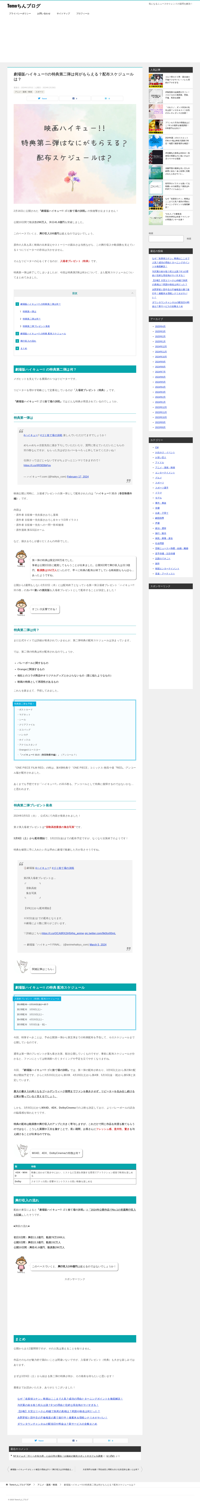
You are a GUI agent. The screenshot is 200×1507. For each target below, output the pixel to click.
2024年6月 (160, 377)
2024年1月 (160, 402)
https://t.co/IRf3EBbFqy (37, 465)
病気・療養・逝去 (164, 538)
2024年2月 (160, 397)
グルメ (158, 477)
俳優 (157, 508)
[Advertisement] (100, 40)
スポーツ (39, 92)
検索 (151, 233)
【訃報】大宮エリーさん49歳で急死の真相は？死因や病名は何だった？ (58, 1411)
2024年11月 (161, 351)
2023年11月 (161, 412)
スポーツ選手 (161, 487)
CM (157, 447)
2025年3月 (160, 331)
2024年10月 (161, 356)
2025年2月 (160, 336)
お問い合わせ (43, 13)
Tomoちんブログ (24, 5)
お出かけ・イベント (165, 452)
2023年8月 (160, 427)
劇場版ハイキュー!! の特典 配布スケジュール (43, 333)
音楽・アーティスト (165, 573)
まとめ (23, 348)
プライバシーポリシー (20, 13)
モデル (158, 498)
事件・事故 (160, 503)
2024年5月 (160, 382)
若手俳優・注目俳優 (165, 553)
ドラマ (158, 493)
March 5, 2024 (98, 944)
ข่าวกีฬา (110, 1456)
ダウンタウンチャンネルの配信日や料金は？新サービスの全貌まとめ (57, 1424)
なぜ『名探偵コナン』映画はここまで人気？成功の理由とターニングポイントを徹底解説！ (70, 1398)
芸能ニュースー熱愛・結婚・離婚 (171, 548)
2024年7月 (160, 371)
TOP (20, 1484)
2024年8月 (160, 366)
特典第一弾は (29, 311)
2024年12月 (161, 346)
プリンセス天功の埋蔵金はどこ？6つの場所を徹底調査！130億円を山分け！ (177, 125)
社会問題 (159, 543)
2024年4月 (160, 387)
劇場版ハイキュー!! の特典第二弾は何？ (40, 304)
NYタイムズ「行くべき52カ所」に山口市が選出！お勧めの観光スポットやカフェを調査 (58, 1456)
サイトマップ (63, 13)
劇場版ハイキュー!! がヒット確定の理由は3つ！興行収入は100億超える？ (43, 1469)
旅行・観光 (160, 533)
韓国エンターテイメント (167, 568)
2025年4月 (160, 326)
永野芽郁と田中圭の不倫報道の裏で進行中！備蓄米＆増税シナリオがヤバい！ (62, 1417)
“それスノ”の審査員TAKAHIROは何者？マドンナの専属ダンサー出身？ (177, 217)
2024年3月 (160, 392)
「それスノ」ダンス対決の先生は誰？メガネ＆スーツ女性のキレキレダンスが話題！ (177, 110)
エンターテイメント (165, 472)
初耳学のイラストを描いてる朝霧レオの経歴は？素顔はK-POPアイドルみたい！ (177, 186)
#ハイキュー (31, 435)
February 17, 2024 (78, 476)
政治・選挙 (160, 528)
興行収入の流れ (28, 341)
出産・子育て (161, 513)
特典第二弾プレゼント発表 (36, 326)
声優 (157, 523)
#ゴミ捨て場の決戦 (51, 435)
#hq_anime (77, 933)
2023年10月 (161, 417)
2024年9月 (160, 361)
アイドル (159, 462)
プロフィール (82, 13)
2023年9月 (160, 422)
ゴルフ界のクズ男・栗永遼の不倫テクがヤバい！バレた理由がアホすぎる (177, 80)
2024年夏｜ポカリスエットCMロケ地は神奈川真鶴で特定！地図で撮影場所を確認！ (177, 141)
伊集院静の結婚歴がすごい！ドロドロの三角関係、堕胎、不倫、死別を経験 (177, 95)
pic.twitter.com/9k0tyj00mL (100, 933)
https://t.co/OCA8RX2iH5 (56, 933)
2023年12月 (161, 407)
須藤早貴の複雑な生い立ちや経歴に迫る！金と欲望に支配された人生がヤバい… (177, 171)
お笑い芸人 (160, 457)
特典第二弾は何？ (32, 319)
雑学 (157, 563)
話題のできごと (163, 558)
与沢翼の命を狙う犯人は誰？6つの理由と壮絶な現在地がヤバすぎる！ (58, 1405)
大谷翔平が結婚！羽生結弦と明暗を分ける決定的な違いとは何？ (111, 1469)
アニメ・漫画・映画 (23, 92)
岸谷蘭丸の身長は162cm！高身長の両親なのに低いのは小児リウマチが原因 (177, 156)
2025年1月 (160, 341)
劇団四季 (159, 518)
